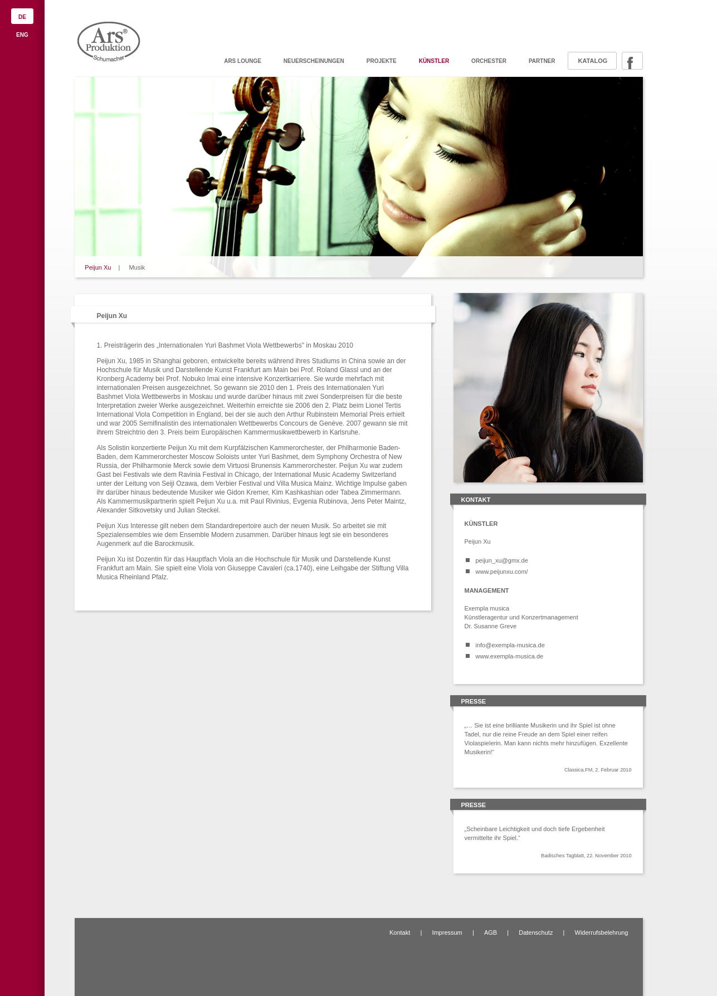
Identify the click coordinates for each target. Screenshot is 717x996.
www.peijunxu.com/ (502, 571)
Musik (137, 267)
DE (22, 17)
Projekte (382, 61)
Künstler (434, 61)
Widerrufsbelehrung (601, 932)
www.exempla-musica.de (510, 656)
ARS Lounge (242, 61)
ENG (22, 35)
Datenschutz (536, 932)
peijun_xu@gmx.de (502, 560)
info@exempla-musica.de (510, 645)
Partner (542, 61)
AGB (490, 932)
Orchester (488, 61)
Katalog (593, 60)
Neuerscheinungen (314, 61)
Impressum (447, 932)
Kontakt (399, 932)
